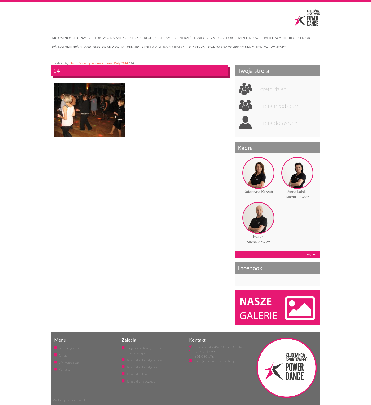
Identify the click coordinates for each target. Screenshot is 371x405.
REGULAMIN (151, 47)
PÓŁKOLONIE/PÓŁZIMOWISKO (76, 47)
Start (72, 63)
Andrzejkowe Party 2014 (112, 63)
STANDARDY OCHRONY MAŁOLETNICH (237, 47)
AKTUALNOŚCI (63, 38)
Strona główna (69, 348)
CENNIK (133, 47)
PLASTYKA (197, 47)
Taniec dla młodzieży (140, 381)
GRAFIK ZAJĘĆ (113, 47)
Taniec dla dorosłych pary (144, 360)
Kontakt (64, 369)
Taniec (201, 38)
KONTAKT (278, 47)
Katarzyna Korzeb (258, 191)
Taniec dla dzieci (137, 374)
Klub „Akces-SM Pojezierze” (167, 38)
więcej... (312, 254)
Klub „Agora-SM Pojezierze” (117, 38)
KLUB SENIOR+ (300, 38)
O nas (63, 355)
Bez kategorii (86, 63)
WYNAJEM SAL (174, 47)
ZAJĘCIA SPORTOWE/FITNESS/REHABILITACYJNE (249, 38)
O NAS (83, 38)
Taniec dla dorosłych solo (143, 367)
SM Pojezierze (69, 362)
